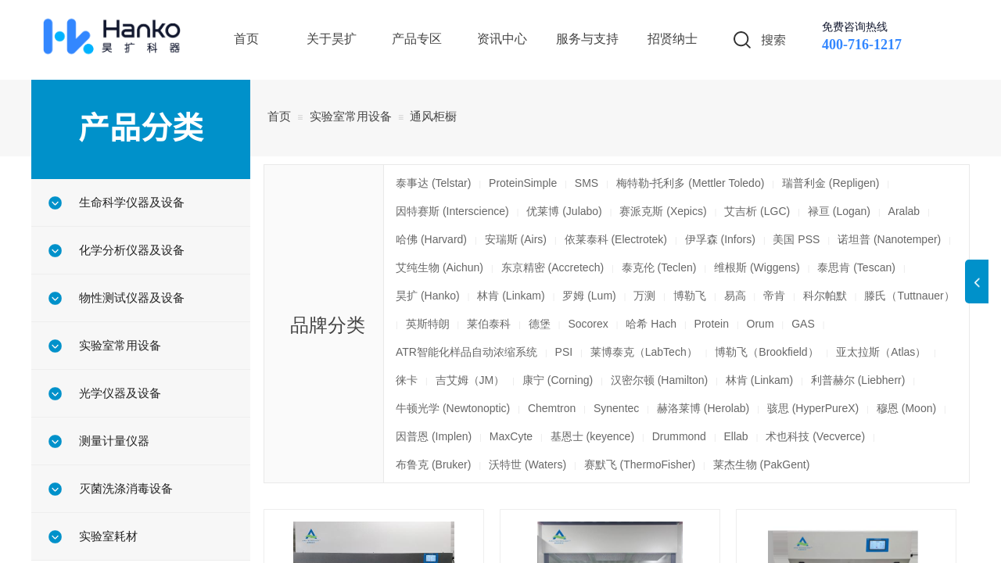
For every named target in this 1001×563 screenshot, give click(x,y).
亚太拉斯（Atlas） (881, 352)
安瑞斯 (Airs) (516, 239)
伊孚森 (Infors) (720, 239)
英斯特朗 (428, 323)
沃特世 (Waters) (527, 464)
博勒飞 (689, 295)
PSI (564, 352)
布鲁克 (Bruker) (433, 464)
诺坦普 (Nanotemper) (889, 239)
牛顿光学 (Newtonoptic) (453, 408)
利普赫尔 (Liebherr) (858, 380)
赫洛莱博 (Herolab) (703, 408)
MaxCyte (511, 436)
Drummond (679, 436)
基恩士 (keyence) (592, 436)
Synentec (616, 408)
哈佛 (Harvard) (431, 239)
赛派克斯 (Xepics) (662, 211)
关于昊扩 (332, 38)
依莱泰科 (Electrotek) (616, 239)
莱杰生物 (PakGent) (761, 464)
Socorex (588, 323)
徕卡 (407, 380)
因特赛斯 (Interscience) (452, 211)
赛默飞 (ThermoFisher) (639, 464)
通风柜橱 (433, 116)
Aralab (904, 211)
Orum (760, 323)
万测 (644, 295)
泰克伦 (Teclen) (659, 267)
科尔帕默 (825, 295)
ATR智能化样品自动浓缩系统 (466, 352)
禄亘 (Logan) (839, 211)
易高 (735, 295)
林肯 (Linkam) (510, 295)
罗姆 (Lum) (588, 295)
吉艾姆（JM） (470, 380)
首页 (279, 116)
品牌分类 (327, 324)
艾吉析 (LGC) (757, 211)
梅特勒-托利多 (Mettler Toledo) (690, 183)
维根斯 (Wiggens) (757, 267)
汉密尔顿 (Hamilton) (659, 380)
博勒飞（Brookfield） (766, 352)
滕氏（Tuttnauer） (909, 295)
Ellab (736, 436)
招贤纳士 (673, 38)
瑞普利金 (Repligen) (830, 183)
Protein (711, 323)
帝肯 (774, 295)
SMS (586, 183)
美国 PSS (796, 239)
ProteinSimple (523, 183)
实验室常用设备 (351, 116)
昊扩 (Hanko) (428, 295)
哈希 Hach (651, 323)
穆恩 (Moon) (906, 408)
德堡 (540, 323)
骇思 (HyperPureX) (813, 408)
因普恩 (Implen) (434, 436)
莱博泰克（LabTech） (644, 352)
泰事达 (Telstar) (433, 183)
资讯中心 (502, 38)
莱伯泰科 (489, 323)
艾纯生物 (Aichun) (439, 267)
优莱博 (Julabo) (563, 211)
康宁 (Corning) (557, 380)
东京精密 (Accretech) (552, 267)
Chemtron (552, 408)
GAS (803, 323)
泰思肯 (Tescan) (856, 267)
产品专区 (417, 38)
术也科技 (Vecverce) (815, 436)
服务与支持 (587, 38)
